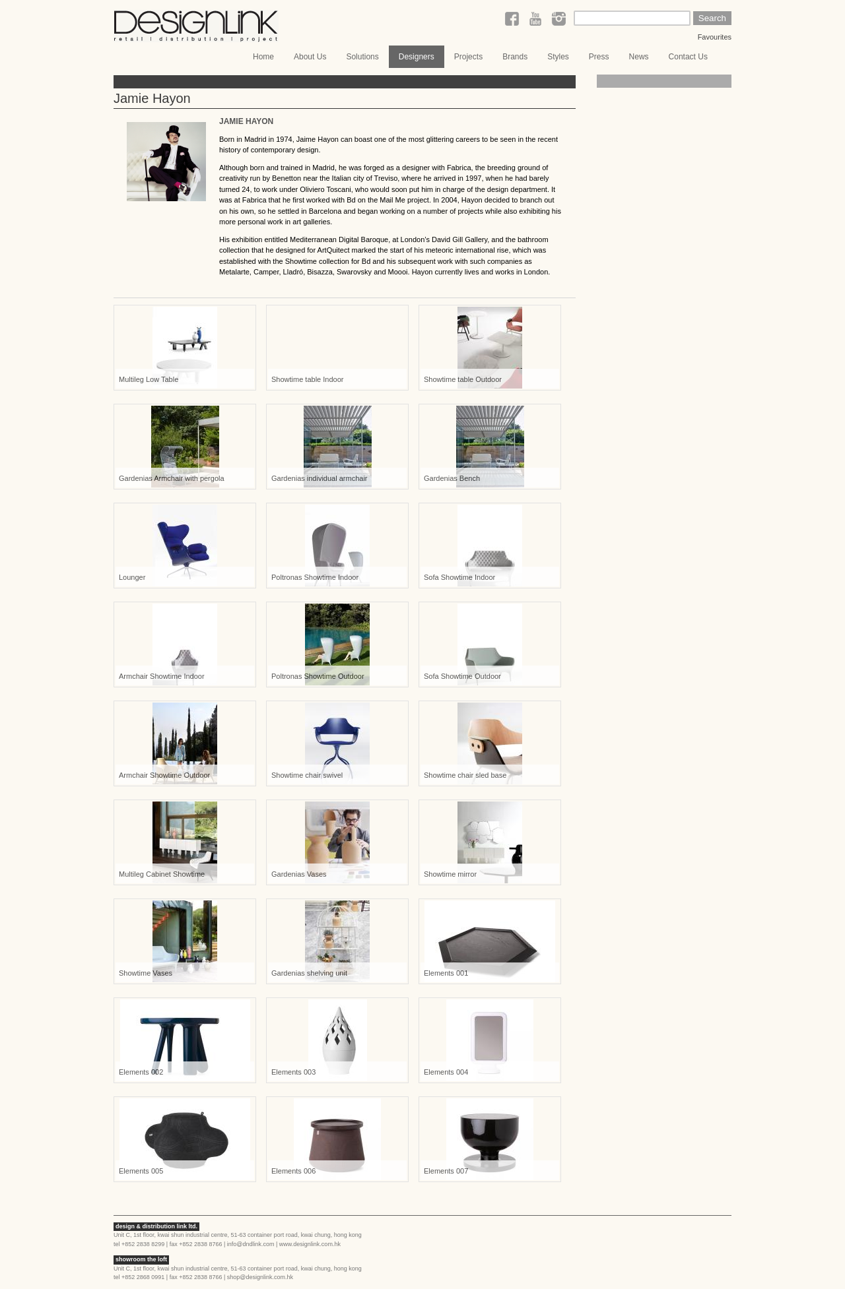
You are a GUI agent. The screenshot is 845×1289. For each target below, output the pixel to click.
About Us (310, 56)
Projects (468, 56)
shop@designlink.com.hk (260, 1277)
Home (263, 56)
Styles (558, 56)
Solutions (362, 56)
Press (599, 56)
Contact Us (688, 56)
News (639, 56)
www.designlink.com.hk (310, 1244)
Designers (416, 56)
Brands (514, 56)
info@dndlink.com (251, 1244)
